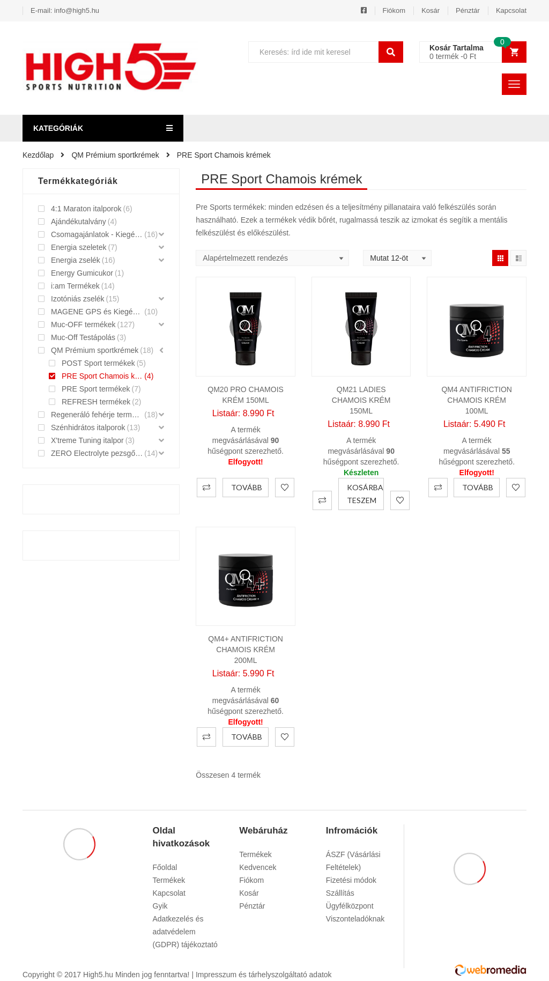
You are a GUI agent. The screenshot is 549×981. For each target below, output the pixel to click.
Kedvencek (257, 867)
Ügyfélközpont (350, 906)
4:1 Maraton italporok (86, 208)
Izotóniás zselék (78, 298)
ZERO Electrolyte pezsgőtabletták (97, 453)
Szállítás (340, 893)
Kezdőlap (38, 155)
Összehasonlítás (206, 487)
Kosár (430, 10)
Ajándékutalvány (78, 221)
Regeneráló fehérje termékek (97, 414)
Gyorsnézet (245, 327)
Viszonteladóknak (355, 918)
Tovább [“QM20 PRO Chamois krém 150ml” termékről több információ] (246, 487)
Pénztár (468, 10)
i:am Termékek (75, 286)
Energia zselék (75, 260)
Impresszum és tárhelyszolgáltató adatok (264, 974)
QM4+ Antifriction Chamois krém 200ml (245, 650)
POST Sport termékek (98, 363)
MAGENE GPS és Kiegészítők (97, 311)
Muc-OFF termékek (83, 324)
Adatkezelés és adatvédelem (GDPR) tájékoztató (185, 931)
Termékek (169, 880)
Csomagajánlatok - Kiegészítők (97, 234)
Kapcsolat (511, 10)
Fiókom (394, 10)
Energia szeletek (79, 247)
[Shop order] (272, 258)
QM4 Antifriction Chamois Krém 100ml (476, 400)
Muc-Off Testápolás (83, 337)
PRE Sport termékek (96, 389)
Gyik (160, 906)
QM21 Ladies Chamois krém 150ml (361, 400)
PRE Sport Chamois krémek (102, 376)
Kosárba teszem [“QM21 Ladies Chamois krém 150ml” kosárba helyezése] (365, 494)
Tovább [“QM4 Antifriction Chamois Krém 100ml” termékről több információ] (477, 487)
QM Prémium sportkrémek (115, 155)
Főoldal (165, 867)
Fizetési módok (351, 880)
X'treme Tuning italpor (87, 440)
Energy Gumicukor (82, 273)
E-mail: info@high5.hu (65, 10)
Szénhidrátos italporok (88, 427)
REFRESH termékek (96, 401)
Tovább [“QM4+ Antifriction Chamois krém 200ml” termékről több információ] (246, 736)
